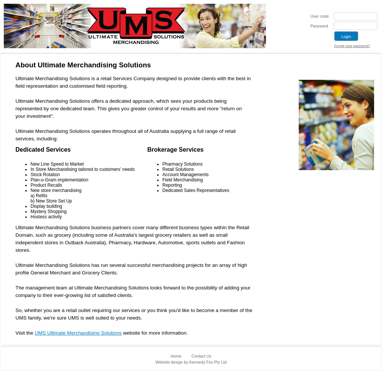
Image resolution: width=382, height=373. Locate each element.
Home (176, 356)
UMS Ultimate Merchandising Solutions (78, 333)
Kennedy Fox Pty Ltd (207, 362)
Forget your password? (352, 46)
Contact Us (201, 356)
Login (346, 36)
